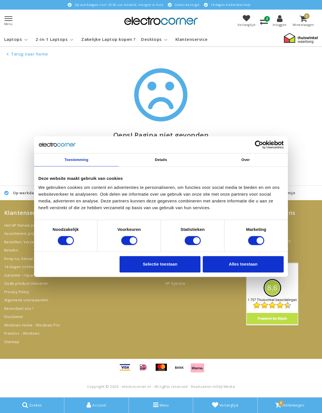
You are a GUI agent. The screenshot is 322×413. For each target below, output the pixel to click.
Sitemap (11, 341)
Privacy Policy (16, 291)
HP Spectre (175, 283)
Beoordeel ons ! (18, 308)
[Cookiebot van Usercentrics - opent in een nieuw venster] (259, 144)
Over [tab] (245, 160)
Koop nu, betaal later (23, 258)
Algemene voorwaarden (26, 299)
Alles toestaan (243, 264)
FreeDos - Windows (21, 333)
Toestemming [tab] (77, 160)
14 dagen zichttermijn (23, 266)
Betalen (11, 250)
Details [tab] (161, 160)
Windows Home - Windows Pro (32, 325)
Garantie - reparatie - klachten (32, 275)
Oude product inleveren (26, 283)
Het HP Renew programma (28, 225)
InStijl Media (224, 386)
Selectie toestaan (160, 264)
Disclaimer (13, 316)
